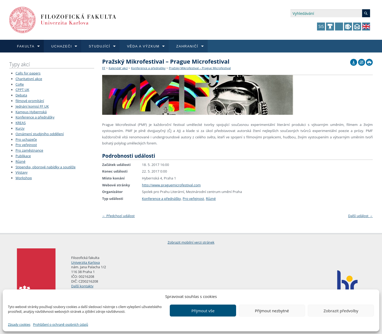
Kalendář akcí (118, 68)
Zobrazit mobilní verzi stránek (191, 242)
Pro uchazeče (26, 139)
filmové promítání (29, 100)
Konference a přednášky (34, 117)
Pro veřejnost (26, 144)
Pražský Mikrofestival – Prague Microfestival (200, 68)
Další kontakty (82, 286)
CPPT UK (22, 89)
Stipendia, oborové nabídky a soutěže (45, 167)
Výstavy (21, 172)
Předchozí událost (118, 215)
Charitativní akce (28, 78)
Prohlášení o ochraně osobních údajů (60, 324)
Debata (21, 95)
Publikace (23, 155)
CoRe (19, 84)
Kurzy (19, 128)
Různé (20, 161)
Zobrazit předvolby (340, 310)
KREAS (20, 122)
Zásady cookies (19, 324)
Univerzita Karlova (85, 262)
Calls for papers (27, 73)
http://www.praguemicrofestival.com (171, 185)
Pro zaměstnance (29, 150)
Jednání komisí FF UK (32, 106)
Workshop (23, 177)
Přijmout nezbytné (272, 310)
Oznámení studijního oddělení (39, 133)
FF (103, 68)
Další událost (360, 215)
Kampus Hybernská (31, 111)
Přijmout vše (202, 310)
